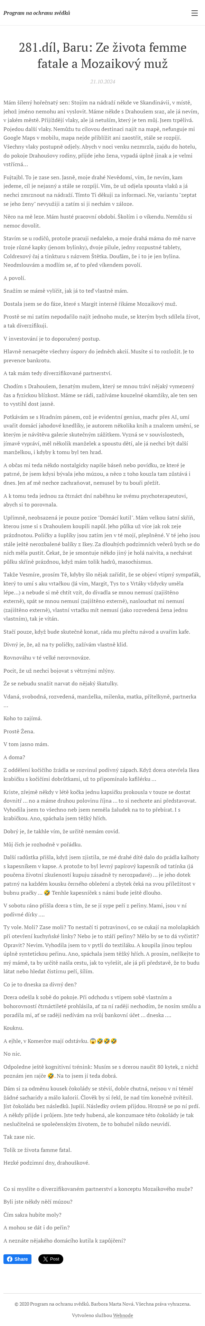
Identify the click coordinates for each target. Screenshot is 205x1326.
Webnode (123, 1315)
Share (17, 1259)
